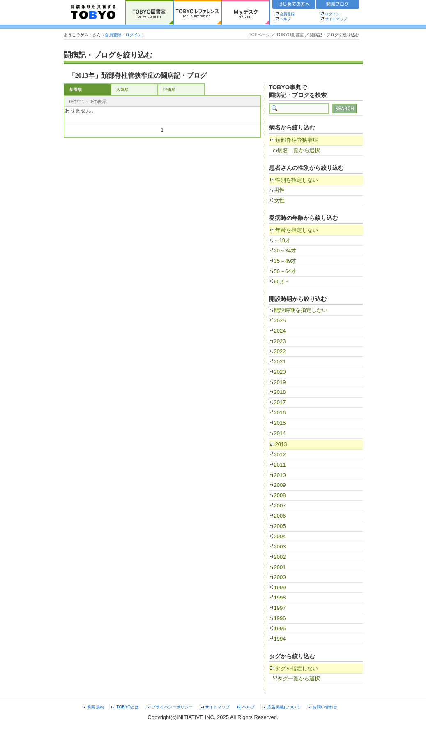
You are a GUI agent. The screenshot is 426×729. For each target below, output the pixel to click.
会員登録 (287, 14)
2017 (280, 402)
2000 (280, 577)
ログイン (332, 14)
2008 (280, 495)
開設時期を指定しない (300, 310)
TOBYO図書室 (290, 34)
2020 (280, 372)
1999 (280, 587)
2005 (280, 526)
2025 (280, 320)
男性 (279, 190)
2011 (280, 465)
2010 (280, 475)
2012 (280, 454)
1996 (280, 618)
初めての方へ (294, 5)
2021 (280, 362)
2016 (280, 413)
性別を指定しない (296, 180)
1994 (280, 639)
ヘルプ (287, 19)
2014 (280, 433)
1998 (280, 598)
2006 (280, 516)
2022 (280, 351)
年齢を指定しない (296, 230)
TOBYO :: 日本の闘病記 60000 (93, 12)
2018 (280, 392)
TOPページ (259, 34)
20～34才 (285, 251)
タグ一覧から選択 (298, 679)
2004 (280, 536)
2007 (280, 505)
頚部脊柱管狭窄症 (296, 140)
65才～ (282, 281)
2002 (280, 557)
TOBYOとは (127, 707)
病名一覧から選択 (298, 150)
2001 (280, 567)
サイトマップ (336, 19)
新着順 (75, 89)
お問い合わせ (325, 707)
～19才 (282, 240)
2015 (280, 423)
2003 (280, 547)
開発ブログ (337, 5)
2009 (280, 485)
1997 (280, 608)
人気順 (122, 89)
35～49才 (285, 261)
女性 (279, 200)
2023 (280, 341)
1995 (280, 628)
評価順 (169, 89)
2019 (280, 382)
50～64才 (285, 271)
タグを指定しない (296, 668)
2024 (280, 331)
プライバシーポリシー (172, 707)
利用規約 (96, 707)
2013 (281, 444)
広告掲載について (283, 707)
